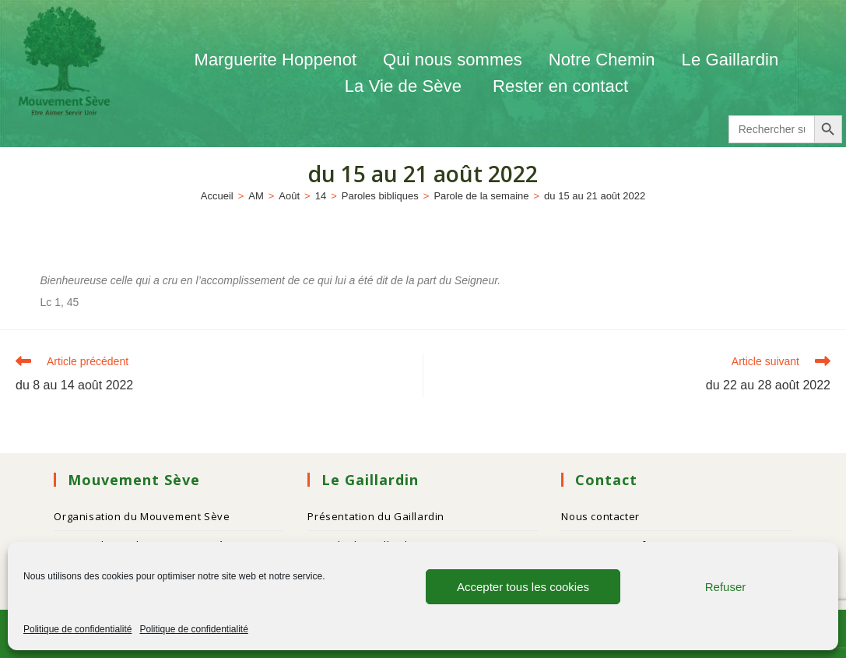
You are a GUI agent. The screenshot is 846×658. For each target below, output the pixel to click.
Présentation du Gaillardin (375, 516)
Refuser (725, 586)
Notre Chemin (602, 59)
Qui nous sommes (452, 59)
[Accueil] (217, 196)
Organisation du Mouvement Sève (142, 516)
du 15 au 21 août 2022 (594, 196)
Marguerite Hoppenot (276, 59)
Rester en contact (560, 86)
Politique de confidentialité (77, 629)
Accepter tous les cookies (523, 586)
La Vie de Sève (405, 86)
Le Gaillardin (730, 59)
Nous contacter (600, 516)
